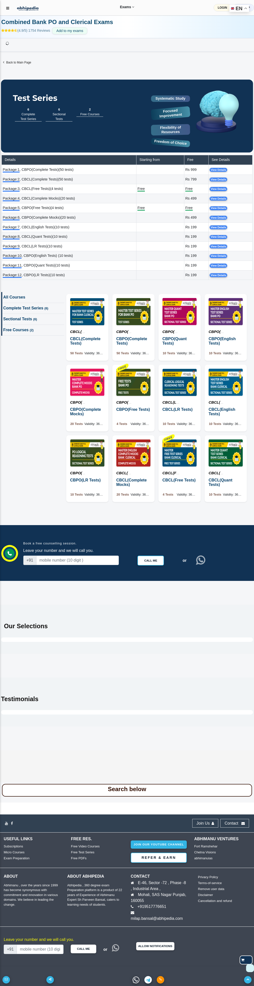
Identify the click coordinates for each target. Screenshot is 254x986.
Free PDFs (79, 858)
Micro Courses (14, 852)
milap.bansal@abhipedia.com (157, 918)
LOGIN (222, 7)
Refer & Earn (159, 858)
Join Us (205, 823)
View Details (218, 169)
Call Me (150, 560)
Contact (234, 823)
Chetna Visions (205, 852)
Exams (123, 7)
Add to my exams (69, 31)
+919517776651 (151, 906)
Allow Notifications (155, 946)
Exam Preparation (17, 858)
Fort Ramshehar (206, 846)
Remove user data (211, 889)
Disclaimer (205, 895)
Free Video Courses (85, 846)
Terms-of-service (210, 883)
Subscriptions (13, 846)
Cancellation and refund (215, 901)
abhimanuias (203, 858)
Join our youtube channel (158, 844)
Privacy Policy (208, 877)
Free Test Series (82, 852)
